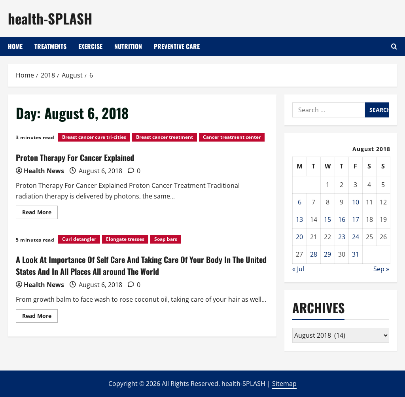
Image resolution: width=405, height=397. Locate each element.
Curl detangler (79, 239)
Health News (44, 170)
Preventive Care (177, 46)
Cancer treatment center (232, 137)
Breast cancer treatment (164, 137)
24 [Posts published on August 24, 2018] (355, 237)
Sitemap (284, 383)
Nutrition (128, 46)
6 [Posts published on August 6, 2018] (299, 202)
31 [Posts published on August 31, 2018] (355, 254)
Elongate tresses (125, 239)
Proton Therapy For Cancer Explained (75, 157)
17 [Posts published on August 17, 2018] (355, 219)
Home (15, 46)
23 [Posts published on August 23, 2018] (341, 237)
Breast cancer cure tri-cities (94, 137)
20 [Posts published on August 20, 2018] (299, 237)
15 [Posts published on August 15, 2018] (327, 219)
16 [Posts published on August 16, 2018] (341, 219)
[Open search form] (394, 46)
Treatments (50, 46)
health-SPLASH (50, 18)
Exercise (90, 46)
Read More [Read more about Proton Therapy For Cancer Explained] (40, 213)
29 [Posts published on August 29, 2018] (327, 254)
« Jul (298, 269)
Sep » (381, 269)
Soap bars (165, 239)
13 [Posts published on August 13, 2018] (299, 219)
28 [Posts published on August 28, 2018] (313, 254)
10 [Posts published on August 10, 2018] (355, 202)
